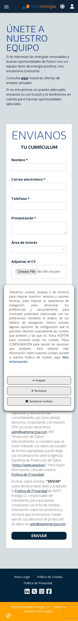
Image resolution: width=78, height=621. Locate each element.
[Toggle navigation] (62, 6)
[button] (39, 6)
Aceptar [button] (39, 380)
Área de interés (24, 242)
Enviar (39, 535)
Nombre (19, 160)
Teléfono (20, 198)
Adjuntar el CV (23, 261)
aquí (24, 78)
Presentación (23, 218)
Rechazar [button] (39, 391)
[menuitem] (22, 577)
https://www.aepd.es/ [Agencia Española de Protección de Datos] (28, 465)
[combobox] (39, 249)
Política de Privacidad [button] (27, 474)
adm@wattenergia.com (29, 432)
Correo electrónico (28, 179)
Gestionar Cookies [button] (39, 401)
